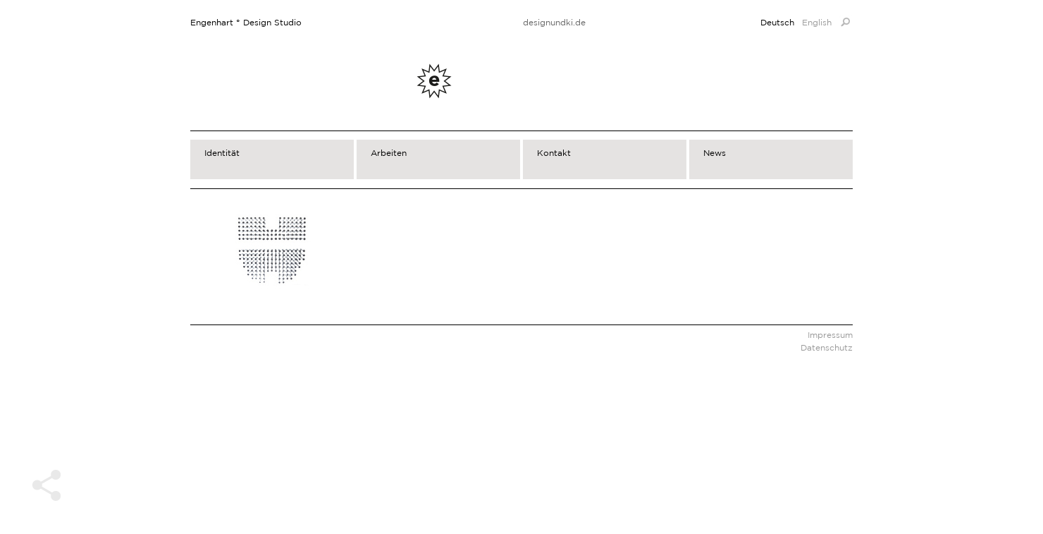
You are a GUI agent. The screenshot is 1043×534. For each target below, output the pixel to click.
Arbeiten (389, 152)
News (714, 152)
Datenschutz (827, 347)
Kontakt (554, 152)
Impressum (830, 334)
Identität (222, 152)
